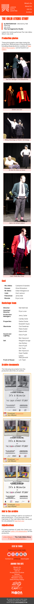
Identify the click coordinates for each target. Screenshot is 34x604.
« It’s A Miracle (8, 537)
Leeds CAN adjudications (18, 531)
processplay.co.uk (21, 602)
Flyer (17, 459)
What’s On (28, 3)
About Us (28, 6)
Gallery (4, 49)
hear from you (19, 521)
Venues (17, 574)
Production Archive (17, 572)
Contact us (9, 559)
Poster (17, 505)
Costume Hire (17, 576)
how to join (25, 559)
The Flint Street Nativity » (17, 539)
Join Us (29, 9)
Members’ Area (17, 578)
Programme (19, 413)
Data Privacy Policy (17, 579)
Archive (29, 12)
